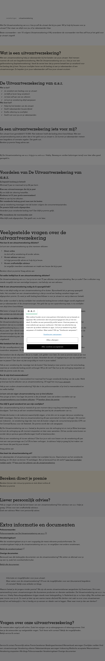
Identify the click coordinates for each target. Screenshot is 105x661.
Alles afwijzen (52, 340)
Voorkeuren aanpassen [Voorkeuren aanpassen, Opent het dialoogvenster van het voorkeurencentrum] (52, 334)
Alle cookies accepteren (52, 347)
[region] (52, 330)
